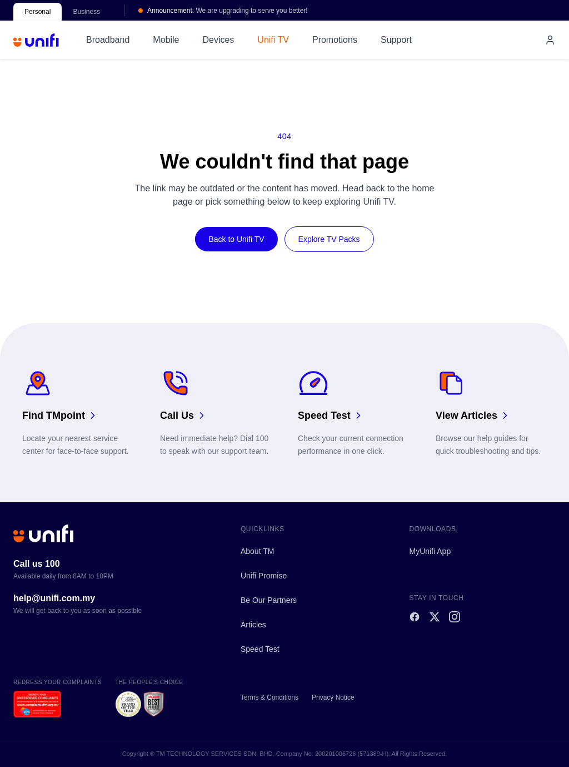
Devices (218, 39)
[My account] (550, 40)
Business (86, 12)
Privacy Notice (333, 697)
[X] (434, 616)
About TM (257, 551)
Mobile (166, 39)
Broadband (107, 39)
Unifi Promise (264, 575)
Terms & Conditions (269, 697)
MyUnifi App (430, 551)
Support (396, 39)
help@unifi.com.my (54, 598)
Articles (253, 624)
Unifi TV (273, 39)
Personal (37, 12)
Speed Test (260, 649)
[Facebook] (414, 616)
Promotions (334, 39)
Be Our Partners (269, 600)
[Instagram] (454, 616)
